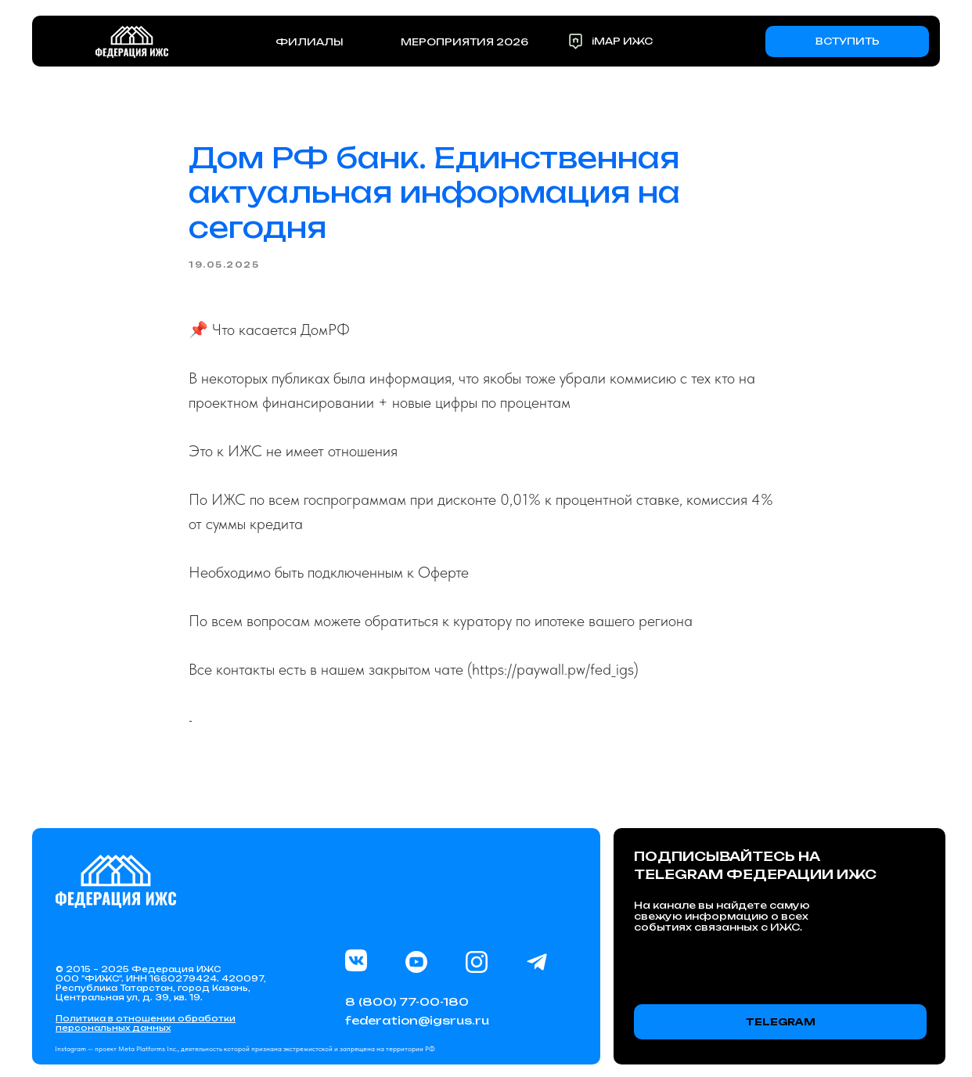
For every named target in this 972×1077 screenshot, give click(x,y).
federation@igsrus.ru (417, 1020)
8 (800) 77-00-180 (407, 1001)
